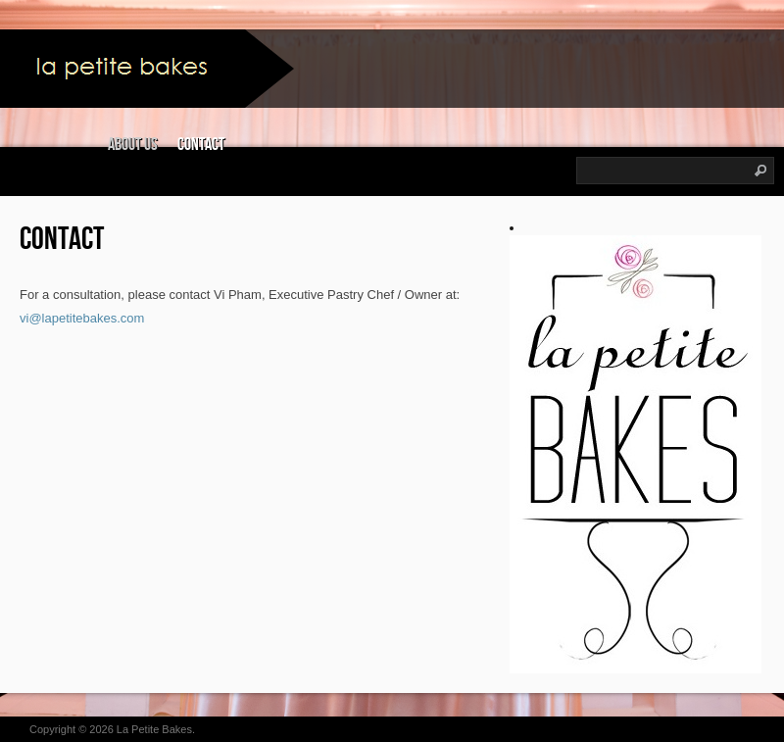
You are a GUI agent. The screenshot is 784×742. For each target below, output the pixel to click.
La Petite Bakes (154, 729)
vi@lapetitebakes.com (82, 318)
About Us (133, 144)
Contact (200, 144)
